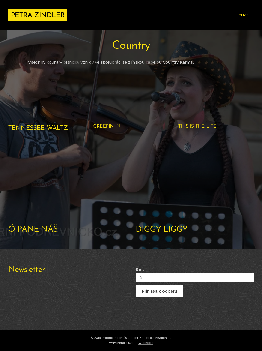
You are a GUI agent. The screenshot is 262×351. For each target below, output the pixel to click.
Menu (241, 15)
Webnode (145, 343)
